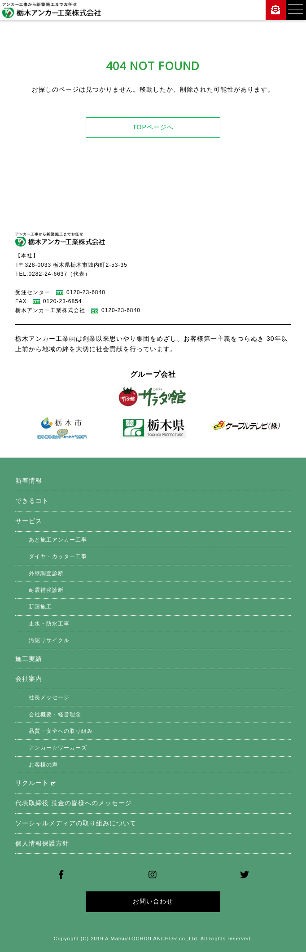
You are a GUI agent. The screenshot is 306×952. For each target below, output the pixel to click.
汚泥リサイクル (49, 640)
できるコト (32, 500)
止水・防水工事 (49, 624)
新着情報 (28, 480)
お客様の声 (43, 765)
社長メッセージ (49, 697)
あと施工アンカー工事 (58, 540)
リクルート (35, 782)
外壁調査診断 (46, 573)
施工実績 (28, 658)
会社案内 (28, 678)
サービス (28, 520)
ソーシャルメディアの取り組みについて (75, 823)
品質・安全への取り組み (61, 731)
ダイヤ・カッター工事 (58, 556)
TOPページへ (153, 127)
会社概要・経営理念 (55, 714)
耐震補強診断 (46, 590)
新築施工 (40, 607)
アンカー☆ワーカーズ (58, 748)
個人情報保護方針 (42, 843)
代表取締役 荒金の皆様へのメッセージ (73, 803)
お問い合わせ (153, 901)
